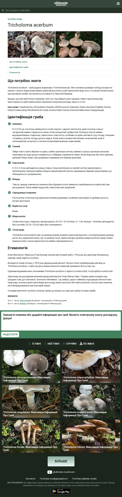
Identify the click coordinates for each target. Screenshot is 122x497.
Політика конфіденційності (54, 485)
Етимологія (14, 72)
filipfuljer (23, 304)
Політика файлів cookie (84, 485)
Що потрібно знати (18, 62)
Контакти (30, 485)
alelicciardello (25, 301)
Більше (61, 468)
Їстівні (36, 343)
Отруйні (71, 343)
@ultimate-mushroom (61, 478)
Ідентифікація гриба (18, 67)
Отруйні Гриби (15, 19)
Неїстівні (53, 343)
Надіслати (10, 334)
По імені (88, 343)
